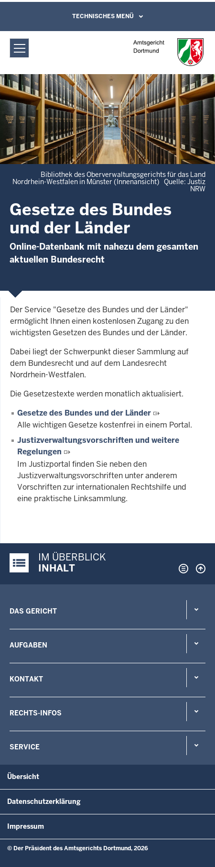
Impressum (25, 826)
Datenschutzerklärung (44, 801)
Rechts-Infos (36, 713)
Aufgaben (28, 645)
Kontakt (26, 679)
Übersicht (23, 776)
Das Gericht (33, 611)
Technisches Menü (103, 16)
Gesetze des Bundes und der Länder (84, 413)
